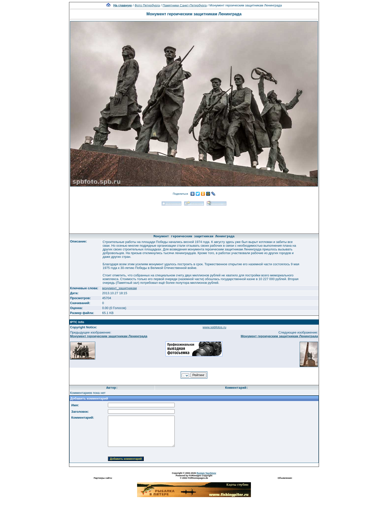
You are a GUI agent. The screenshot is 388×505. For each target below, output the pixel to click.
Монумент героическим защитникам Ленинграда (108, 336)
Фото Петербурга (147, 5)
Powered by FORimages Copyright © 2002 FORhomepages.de (194, 476)
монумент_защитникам (119, 288)
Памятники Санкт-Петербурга (185, 5)
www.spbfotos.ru (214, 327)
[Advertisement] (194, 218)
